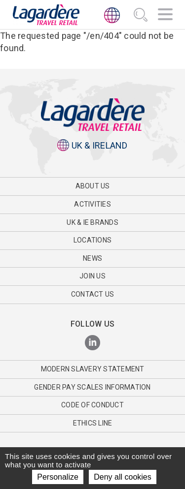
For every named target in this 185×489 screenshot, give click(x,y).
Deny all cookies (122, 477)
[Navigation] (165, 15)
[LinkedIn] (92, 343)
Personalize (57, 477)
